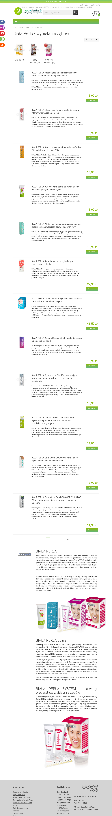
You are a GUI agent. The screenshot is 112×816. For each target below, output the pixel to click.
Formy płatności (19, 794)
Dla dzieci (19, 56)
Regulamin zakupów (20, 786)
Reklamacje (17, 810)
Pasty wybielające (34, 57)
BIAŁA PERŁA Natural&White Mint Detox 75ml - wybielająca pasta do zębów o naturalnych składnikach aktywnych (54, 415)
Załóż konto (95, 5)
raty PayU (29, 794)
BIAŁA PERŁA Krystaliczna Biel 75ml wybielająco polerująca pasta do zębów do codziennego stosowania (54, 372)
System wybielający (48, 57)
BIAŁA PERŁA (48, 571)
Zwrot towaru (18, 808)
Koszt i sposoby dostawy (22, 792)
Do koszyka (91, 95)
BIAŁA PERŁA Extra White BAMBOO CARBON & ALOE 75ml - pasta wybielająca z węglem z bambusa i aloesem (56, 494)
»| (68, 534)
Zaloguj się (84, 5)
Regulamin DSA (19, 789)
